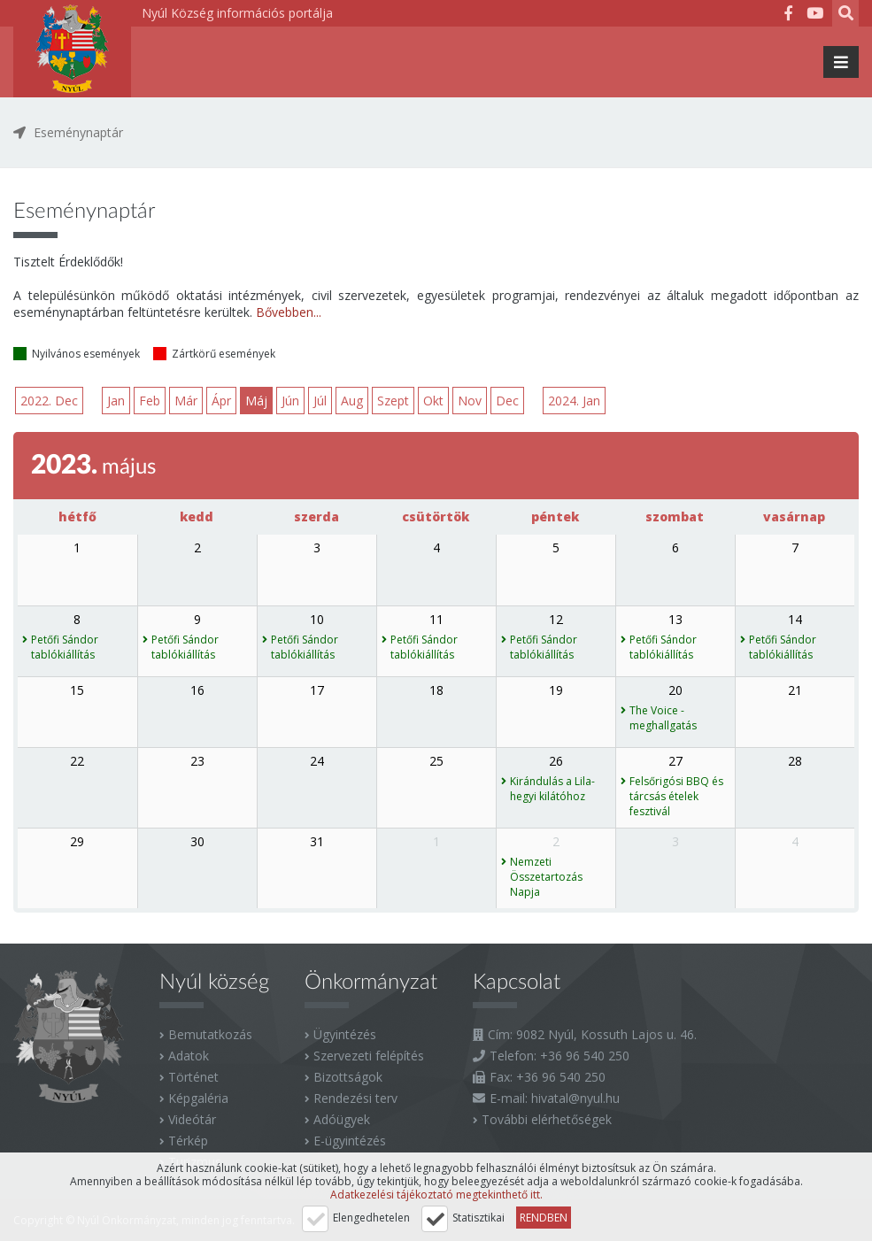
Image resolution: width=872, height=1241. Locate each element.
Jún (291, 400)
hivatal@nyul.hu (575, 1098)
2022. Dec (49, 400)
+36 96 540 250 (584, 1055)
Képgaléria (198, 1098)
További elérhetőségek (547, 1119)
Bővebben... (288, 312)
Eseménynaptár (78, 132)
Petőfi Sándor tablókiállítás (64, 647)
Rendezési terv (355, 1098)
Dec (508, 400)
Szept (394, 400)
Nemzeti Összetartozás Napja (546, 876)
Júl (321, 400)
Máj (257, 400)
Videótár (192, 1119)
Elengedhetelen (371, 1217)
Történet (193, 1076)
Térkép (188, 1140)
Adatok (188, 1055)
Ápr (222, 400)
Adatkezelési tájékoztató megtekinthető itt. (436, 1194)
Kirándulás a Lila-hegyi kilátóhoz (552, 789)
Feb (150, 400)
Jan (117, 400)
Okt (434, 400)
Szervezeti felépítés (368, 1055)
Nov (470, 400)
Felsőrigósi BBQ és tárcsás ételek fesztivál (676, 796)
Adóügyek (341, 1119)
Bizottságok (347, 1076)
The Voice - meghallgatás (663, 718)
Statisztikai (478, 1217)
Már (186, 400)
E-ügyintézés (349, 1140)
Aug (353, 400)
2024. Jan (576, 400)
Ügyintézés (344, 1034)
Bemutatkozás (210, 1034)
